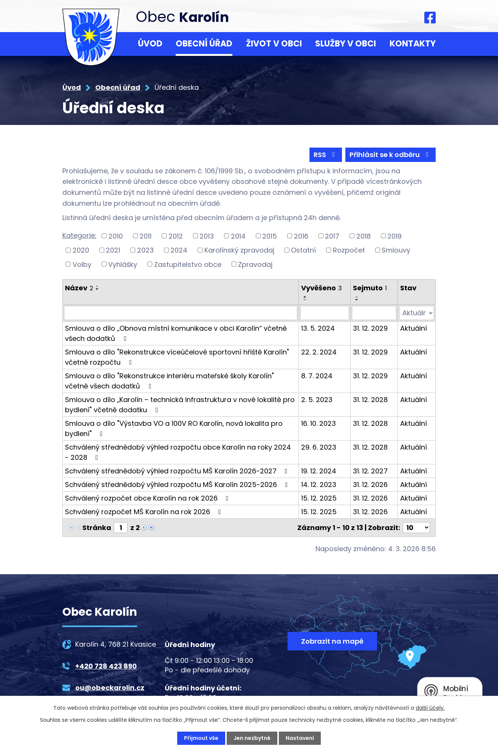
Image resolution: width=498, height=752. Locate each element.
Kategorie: (79, 235)
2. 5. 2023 (317, 399)
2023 (145, 250)
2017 (332, 235)
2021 (113, 250)
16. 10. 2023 (318, 423)
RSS (326, 154)
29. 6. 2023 (318, 447)
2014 (238, 235)
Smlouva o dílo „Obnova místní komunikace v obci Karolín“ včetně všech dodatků (176, 333)
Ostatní (303, 250)
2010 (115, 235)
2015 (269, 235)
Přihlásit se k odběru (391, 154)
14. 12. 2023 (318, 484)
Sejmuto (370, 288)
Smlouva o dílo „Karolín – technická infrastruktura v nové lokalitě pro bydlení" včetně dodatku (180, 405)
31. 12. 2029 (370, 328)
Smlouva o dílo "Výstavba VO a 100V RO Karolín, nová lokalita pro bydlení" (174, 428)
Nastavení (300, 738)
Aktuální (413, 328)
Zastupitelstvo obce (187, 264)
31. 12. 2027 (370, 471)
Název (79, 288)
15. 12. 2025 (319, 498)
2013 (207, 235)
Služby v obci (345, 43)
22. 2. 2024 (319, 352)
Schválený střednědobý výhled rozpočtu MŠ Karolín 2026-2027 (178, 471)
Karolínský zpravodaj (239, 250)
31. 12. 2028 (370, 399)
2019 (394, 235)
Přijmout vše (201, 738)
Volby (82, 264)
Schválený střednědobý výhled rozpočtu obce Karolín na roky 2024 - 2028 (178, 452)
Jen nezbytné (252, 738)
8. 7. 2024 (317, 376)
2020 (81, 250)
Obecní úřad (204, 43)
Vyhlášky (122, 264)
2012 (176, 235)
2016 (301, 235)
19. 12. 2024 (318, 471)
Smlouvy (396, 250)
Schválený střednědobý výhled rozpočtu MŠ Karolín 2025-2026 (178, 484)
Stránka (96, 527)
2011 (145, 235)
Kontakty (413, 43)
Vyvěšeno (321, 288)
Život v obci (274, 43)
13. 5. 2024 (318, 328)
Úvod (150, 43)
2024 (178, 250)
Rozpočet (349, 250)
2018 (363, 235)
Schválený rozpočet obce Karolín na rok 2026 (148, 498)
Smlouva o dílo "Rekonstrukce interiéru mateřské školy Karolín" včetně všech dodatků (169, 381)
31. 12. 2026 (370, 484)
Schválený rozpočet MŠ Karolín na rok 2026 (144, 511)
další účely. (430, 708)
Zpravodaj (255, 264)
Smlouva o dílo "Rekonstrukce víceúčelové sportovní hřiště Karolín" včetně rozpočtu (177, 357)
